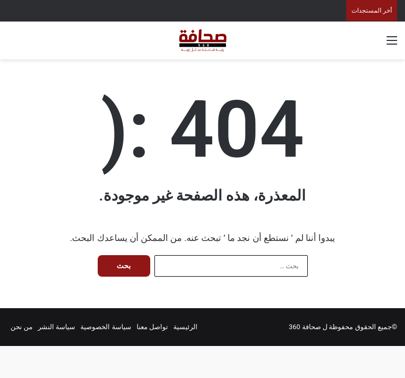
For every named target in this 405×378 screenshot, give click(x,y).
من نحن (22, 327)
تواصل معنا (152, 327)
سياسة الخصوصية (105, 327)
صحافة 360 (305, 327)
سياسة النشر (56, 327)
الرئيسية (185, 327)
